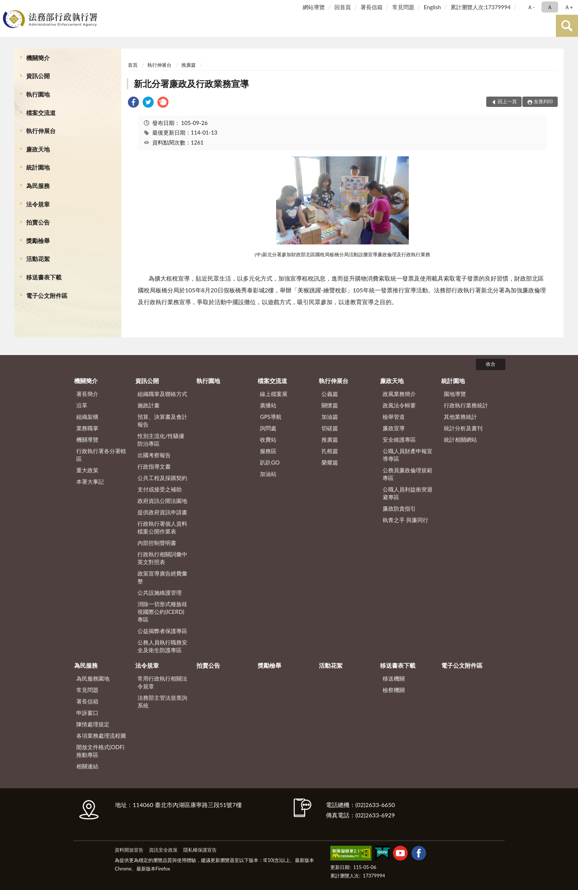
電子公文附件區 (46, 295)
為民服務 (38, 185)
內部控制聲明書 (156, 542)
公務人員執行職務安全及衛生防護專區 (162, 646)
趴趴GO (269, 462)
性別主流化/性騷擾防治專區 (160, 439)
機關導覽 (87, 439)
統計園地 (38, 167)
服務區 (268, 451)
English (432, 7)
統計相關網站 (460, 439)
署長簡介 (87, 393)
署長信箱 (372, 7)
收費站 (268, 439)
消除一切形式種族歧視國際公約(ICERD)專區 (162, 612)
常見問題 (403, 7)
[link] (133, 103)
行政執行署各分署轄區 (101, 455)
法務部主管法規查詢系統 (162, 701)
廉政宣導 (394, 428)
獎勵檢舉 (38, 240)
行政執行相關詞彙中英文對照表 (162, 558)
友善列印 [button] (543, 101)
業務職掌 (87, 428)
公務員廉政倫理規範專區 (407, 474)
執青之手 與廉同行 (405, 520)
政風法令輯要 (399, 405)
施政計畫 (148, 405)
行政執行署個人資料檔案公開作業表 (162, 527)
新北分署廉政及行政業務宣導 (191, 83)
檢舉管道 (394, 416)
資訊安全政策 (163, 850)
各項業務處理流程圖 (101, 735)
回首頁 (342, 7)
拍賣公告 (38, 222)
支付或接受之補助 (159, 489)
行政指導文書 (154, 466)
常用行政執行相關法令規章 (162, 682)
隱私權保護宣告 (200, 850)
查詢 (567, 26)
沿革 (81, 405)
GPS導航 (270, 416)
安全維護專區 (399, 439)
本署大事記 (90, 481)
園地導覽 (455, 393)
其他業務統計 (460, 416)
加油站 (268, 473)
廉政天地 (38, 149)
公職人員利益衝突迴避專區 (407, 493)
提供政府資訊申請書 (162, 512)
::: (7, 6)
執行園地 (38, 94)
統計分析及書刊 (463, 428)
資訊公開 (38, 75)
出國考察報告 (154, 455)
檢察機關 (394, 689)
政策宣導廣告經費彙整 (162, 577)
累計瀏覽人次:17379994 (480, 7)
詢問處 (268, 428)
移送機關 (394, 678)
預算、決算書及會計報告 (162, 420)
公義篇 (329, 393)
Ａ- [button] (531, 7)
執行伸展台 (41, 130)
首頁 (132, 65)
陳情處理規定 (92, 724)
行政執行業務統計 (466, 405)
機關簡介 (38, 57)
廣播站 (268, 405)
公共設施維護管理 (159, 592)
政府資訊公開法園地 (162, 500)
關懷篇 (329, 405)
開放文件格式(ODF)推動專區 (100, 751)
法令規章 (38, 204)
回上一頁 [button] (507, 101)
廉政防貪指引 (399, 508)
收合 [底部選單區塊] (490, 364)
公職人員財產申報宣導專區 (407, 455)
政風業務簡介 (399, 393)
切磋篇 (329, 428)
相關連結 (87, 766)
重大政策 (87, 470)
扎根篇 (329, 451)
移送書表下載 (44, 277)
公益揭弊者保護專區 (162, 630)
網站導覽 (314, 7)
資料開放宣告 (129, 850)
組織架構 (87, 416)
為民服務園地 (92, 678)
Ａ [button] (550, 7)
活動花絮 (38, 258)
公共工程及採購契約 (162, 477)
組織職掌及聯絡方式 (162, 393)
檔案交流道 (41, 112)
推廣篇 (188, 65)
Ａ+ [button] (568, 7)
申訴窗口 (87, 712)
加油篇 (329, 416)
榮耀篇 (329, 462)
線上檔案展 (274, 393)
